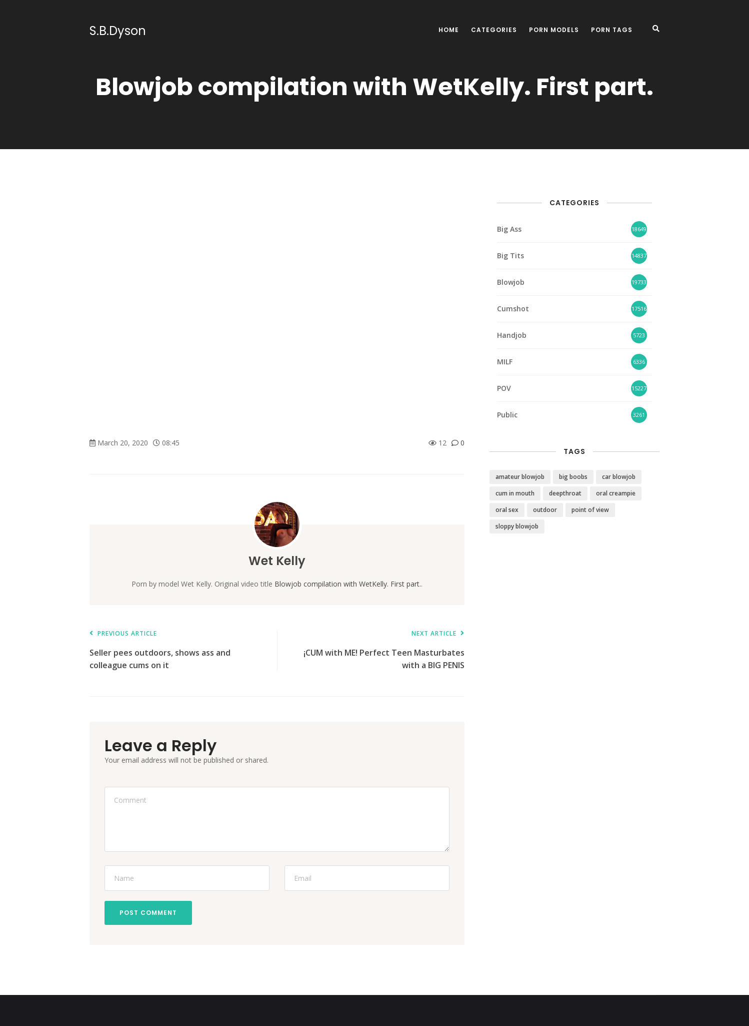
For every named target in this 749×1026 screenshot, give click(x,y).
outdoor (545, 509)
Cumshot (513, 308)
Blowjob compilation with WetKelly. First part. (347, 584)
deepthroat (565, 493)
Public (507, 414)
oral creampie (616, 493)
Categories (494, 30)
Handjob (511, 335)
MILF (504, 361)
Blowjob (510, 282)
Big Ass (509, 229)
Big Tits (510, 255)
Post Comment (148, 912)
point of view (590, 509)
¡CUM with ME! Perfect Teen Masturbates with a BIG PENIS (375, 650)
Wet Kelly (277, 561)
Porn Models (554, 30)
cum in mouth (515, 493)
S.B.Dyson (118, 31)
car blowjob (619, 476)
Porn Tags (611, 30)
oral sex (507, 509)
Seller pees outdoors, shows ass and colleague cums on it (178, 650)
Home (448, 30)
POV (504, 388)
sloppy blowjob (517, 526)
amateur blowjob (520, 476)
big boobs (573, 476)
